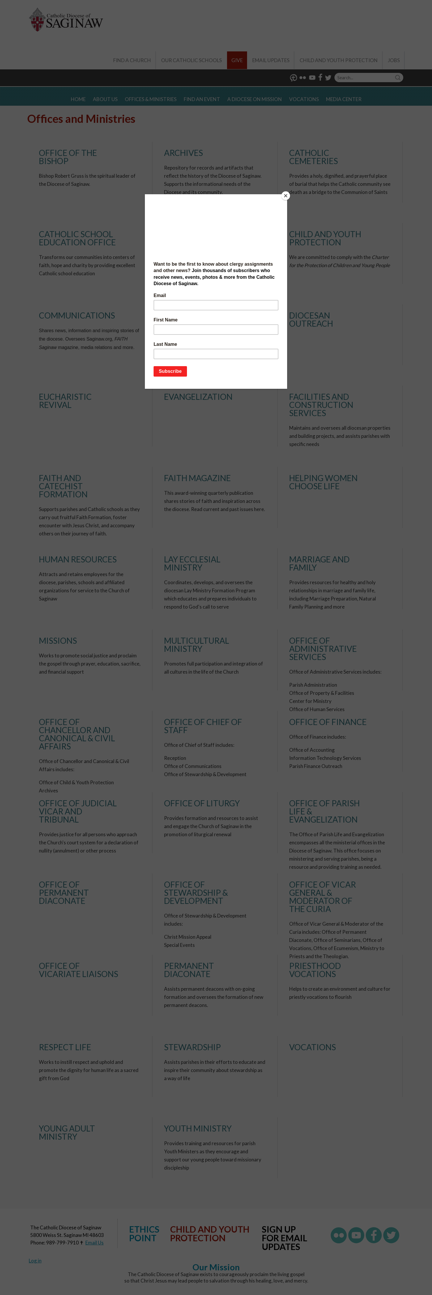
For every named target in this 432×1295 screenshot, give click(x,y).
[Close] (285, 195)
